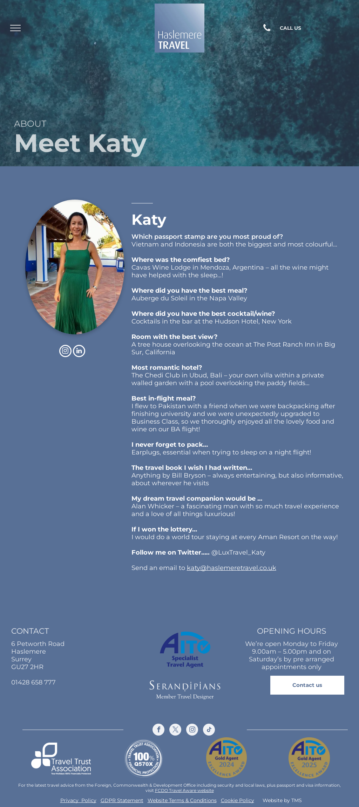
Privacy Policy (78, 800)
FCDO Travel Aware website (184, 790)
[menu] (15, 28)
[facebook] (158, 730)
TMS (296, 800)
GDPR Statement (122, 800)
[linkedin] (79, 352)
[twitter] (175, 730)
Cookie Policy (237, 800)
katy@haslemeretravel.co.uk (231, 568)
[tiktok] (209, 730)
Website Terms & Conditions (182, 800)
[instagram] (65, 352)
